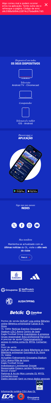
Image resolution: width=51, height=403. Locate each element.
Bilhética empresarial (19, 324)
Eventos (25, 329)
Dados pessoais (9, 379)
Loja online (34, 321)
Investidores (30, 334)
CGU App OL (28, 391)
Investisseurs (8, 366)
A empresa (43, 334)
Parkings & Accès (10, 374)
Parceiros (45, 337)
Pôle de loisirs (21, 360)
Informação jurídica (11, 391)
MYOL (32, 342)
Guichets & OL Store (34, 352)
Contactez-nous (9, 376)
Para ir (24, 257)
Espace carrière (23, 368)
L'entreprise (21, 366)
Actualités (6, 358)
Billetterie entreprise (12, 352)
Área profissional (30, 337)
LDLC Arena (16, 332)
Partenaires (38, 368)
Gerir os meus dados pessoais (34, 379)
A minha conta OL (18, 342)
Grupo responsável (11, 337)
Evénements (19, 358)
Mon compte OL (28, 374)
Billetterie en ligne (39, 350)
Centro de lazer (32, 332)
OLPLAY (24, 321)
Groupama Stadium (36, 358)
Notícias (16, 329)
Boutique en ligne (19, 350)
